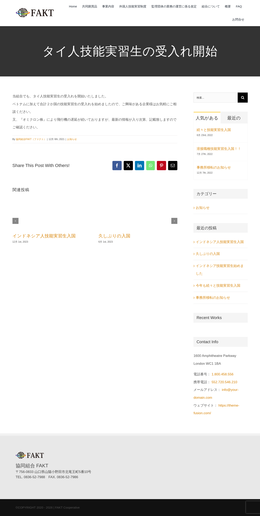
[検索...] (215, 98)
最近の (234, 118)
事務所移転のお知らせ (214, 167)
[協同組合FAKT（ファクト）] (35, 9)
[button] (15, 221)
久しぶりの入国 (114, 235)
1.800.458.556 (222, 374)
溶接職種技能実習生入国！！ (219, 149)
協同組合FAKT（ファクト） (31, 139)
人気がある (207, 118)
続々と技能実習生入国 (214, 130)
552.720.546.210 (224, 382)
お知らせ (72, 139)
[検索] (243, 98)
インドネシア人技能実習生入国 (44, 235)
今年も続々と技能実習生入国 (218, 285)
